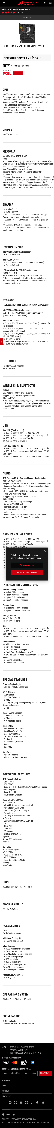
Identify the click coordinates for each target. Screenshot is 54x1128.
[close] (44, 550)
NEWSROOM (6, 1096)
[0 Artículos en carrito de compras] (50, 3)
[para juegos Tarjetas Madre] (22, 1047)
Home (4, 1086)
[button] (3, 3)
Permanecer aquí (27, 565)
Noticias (5, 1091)
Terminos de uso (29, 1119)
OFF (8, 66)
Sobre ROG (6, 1080)
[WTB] (39, 1053)
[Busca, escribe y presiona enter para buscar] (45, 3)
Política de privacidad (11, 1119)
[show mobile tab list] (27, 17)
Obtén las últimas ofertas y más (16, 1069)
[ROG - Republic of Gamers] (27, 3)
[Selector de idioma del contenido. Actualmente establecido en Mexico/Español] (9, 1114)
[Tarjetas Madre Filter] (19, 1050)
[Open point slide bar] (1, 341)
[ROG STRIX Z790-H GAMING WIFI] (22, 1053)
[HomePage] (4, 1047)
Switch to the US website (27, 572)
